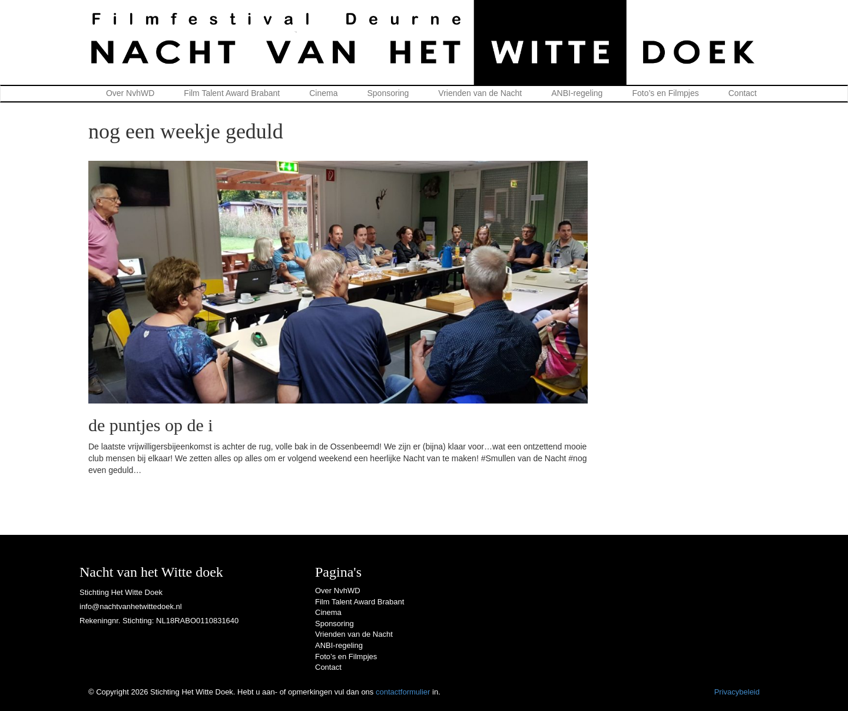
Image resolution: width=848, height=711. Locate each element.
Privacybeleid (737, 691)
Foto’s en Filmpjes (665, 93)
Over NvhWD (130, 93)
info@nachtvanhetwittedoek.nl (131, 606)
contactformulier (403, 691)
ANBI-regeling (576, 93)
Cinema (323, 93)
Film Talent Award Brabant (232, 93)
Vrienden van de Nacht (480, 93)
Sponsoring (388, 93)
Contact (742, 93)
